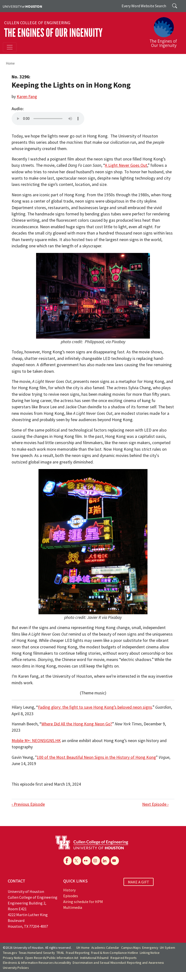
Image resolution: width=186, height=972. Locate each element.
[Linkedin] (105, 860)
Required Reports (123, 958)
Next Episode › (155, 804)
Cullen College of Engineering (37, 22)
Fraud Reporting (77, 953)
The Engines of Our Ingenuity (53, 33)
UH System (167, 948)
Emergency (150, 948)
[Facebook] (67, 860)
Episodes (70, 895)
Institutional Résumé (94, 958)
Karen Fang (27, 96)
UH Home (83, 948)
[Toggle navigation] (9, 47)
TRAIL (60, 953)
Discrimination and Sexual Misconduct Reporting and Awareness (118, 963)
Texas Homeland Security (37, 953)
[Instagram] (96, 860)
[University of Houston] (22, 6)
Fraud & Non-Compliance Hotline (114, 953)
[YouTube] (115, 860)
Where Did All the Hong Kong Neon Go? (76, 724)
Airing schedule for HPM (83, 901)
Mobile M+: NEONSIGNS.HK (36, 740)
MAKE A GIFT (138, 881)
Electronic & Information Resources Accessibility (37, 963)
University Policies (16, 968)
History (69, 890)
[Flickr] (86, 860)
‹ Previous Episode (28, 804)
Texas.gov (10, 953)
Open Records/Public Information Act (51, 958)
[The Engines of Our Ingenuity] (165, 30)
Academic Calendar (105, 948)
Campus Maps (130, 948)
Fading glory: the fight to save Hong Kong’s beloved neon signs (95, 707)
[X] (77, 860)
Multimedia (72, 907)
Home (10, 63)
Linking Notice (150, 953)
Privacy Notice (13, 958)
